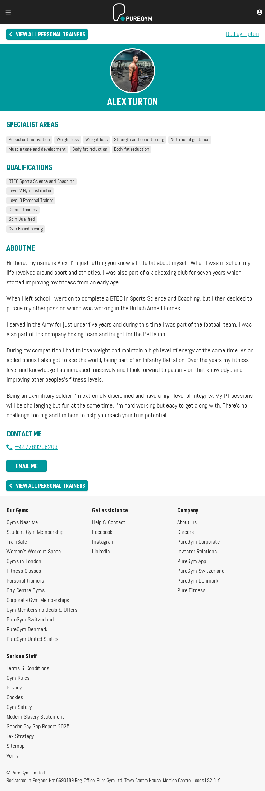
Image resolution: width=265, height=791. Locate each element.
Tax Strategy (20, 737)
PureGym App (191, 562)
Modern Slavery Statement (35, 717)
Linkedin (101, 552)
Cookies (14, 698)
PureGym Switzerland (30, 620)
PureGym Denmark (26, 630)
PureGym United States (32, 639)
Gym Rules (17, 678)
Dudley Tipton (242, 34)
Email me (26, 466)
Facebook (102, 532)
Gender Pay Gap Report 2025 (37, 727)
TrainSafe (16, 542)
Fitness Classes (23, 571)
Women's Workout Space (33, 552)
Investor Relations (197, 552)
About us (187, 523)
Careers (185, 532)
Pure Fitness (191, 591)
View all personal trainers (46, 34)
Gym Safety (19, 707)
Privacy (14, 688)
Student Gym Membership (34, 532)
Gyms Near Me (22, 523)
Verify (12, 756)
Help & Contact (108, 523)
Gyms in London (23, 562)
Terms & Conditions (27, 668)
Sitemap (15, 746)
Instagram (103, 542)
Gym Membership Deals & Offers (41, 610)
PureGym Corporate (198, 542)
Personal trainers (25, 581)
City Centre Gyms (25, 591)
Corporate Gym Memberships (37, 600)
